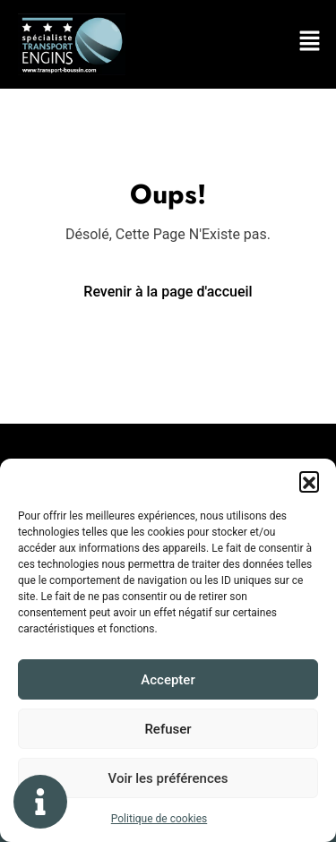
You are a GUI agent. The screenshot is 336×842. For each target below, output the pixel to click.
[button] (309, 481)
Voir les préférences (168, 778)
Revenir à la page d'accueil (167, 291)
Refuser (167, 729)
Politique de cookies (159, 818)
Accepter (167, 680)
